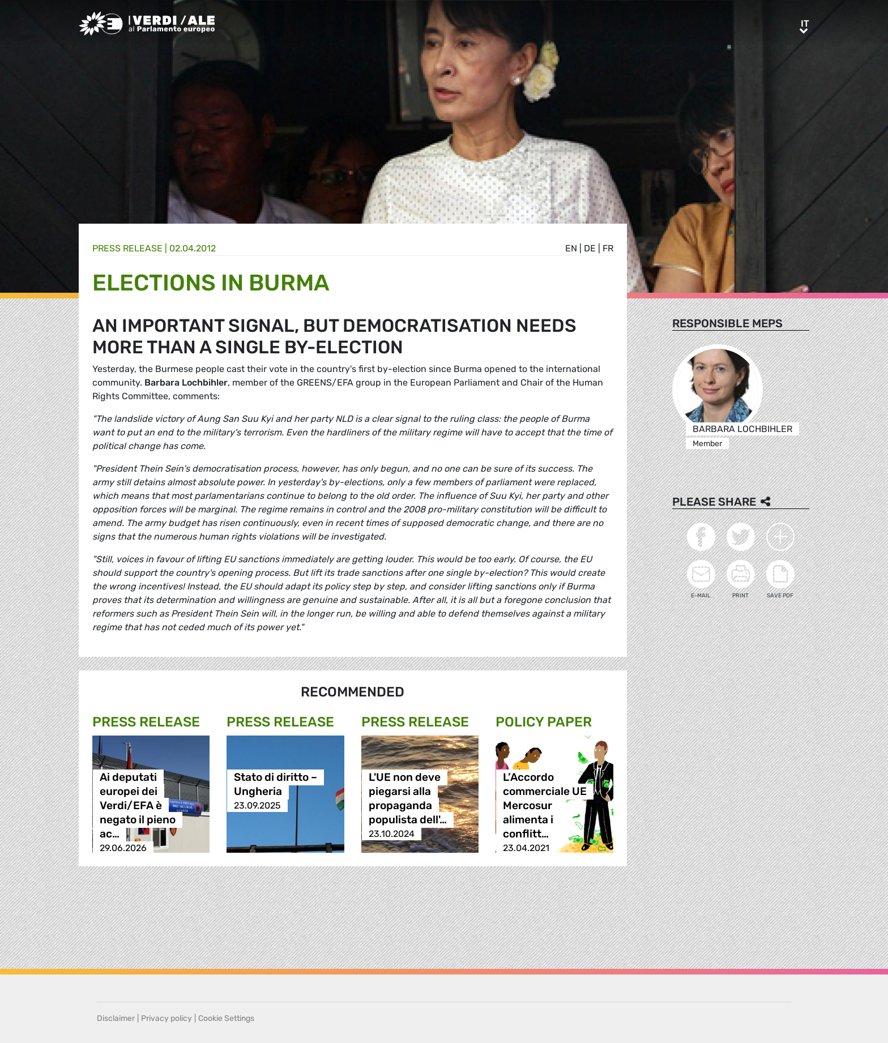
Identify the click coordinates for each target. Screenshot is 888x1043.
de (590, 248)
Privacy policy (166, 1018)
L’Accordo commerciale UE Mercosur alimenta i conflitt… (545, 805)
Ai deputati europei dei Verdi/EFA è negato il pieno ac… (138, 805)
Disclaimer (116, 1018)
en (571, 248)
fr (608, 248)
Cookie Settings (226, 1018)
